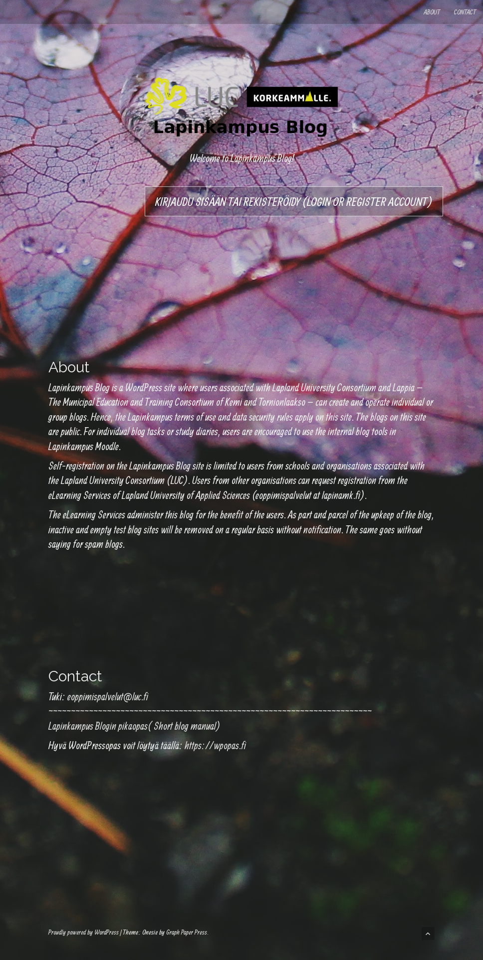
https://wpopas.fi (215, 745)
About (432, 12)
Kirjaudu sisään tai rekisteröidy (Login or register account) (294, 201)
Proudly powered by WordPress (83, 932)
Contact (465, 12)
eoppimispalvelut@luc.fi (107, 696)
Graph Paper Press (186, 932)
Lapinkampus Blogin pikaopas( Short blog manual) (134, 726)
